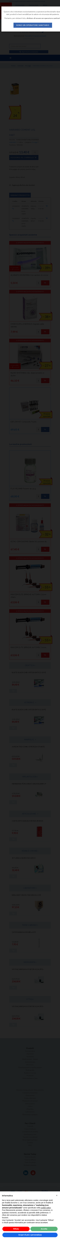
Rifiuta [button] (16, 1229)
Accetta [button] (44, 1229)
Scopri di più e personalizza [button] (30, 1235)
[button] (57, 1195)
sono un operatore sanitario (32, 25)
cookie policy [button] (46, 1208)
